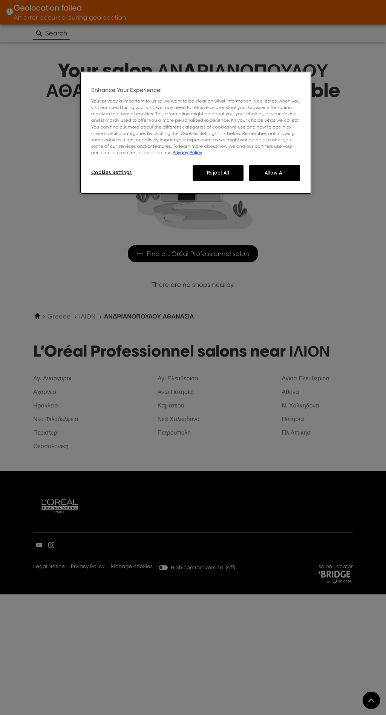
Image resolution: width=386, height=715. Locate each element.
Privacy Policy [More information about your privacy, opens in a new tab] (187, 152)
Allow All (275, 173)
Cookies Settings (111, 172)
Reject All (218, 173)
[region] (195, 133)
